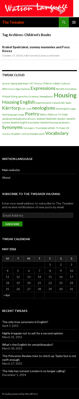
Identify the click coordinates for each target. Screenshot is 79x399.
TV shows (61, 128)
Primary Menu (74, 22)
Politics (43, 114)
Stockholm (51, 118)
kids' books (65, 102)
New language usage (13, 114)
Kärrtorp (11, 108)
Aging (14, 83)
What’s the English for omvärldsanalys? (27, 344)
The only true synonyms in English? (25, 322)
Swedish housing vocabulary (55, 122)
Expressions (43, 88)
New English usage (66, 108)
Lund (28, 108)
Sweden (61, 118)
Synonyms (12, 127)
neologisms (43, 108)
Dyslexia (25, 89)
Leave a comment (49, 55)
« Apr (6, 295)
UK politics (16, 133)
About (6, 177)
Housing (65, 95)
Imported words (43, 102)
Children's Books (51, 83)
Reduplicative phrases (24, 118)
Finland (6, 96)
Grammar (34, 96)
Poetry (32, 113)
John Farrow (31, 55)
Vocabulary (56, 133)
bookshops (23, 83)
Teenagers (29, 128)
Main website (11, 170)
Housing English (18, 102)
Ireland (56, 102)
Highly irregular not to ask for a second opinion (32, 333)
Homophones (46, 96)
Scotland (41, 118)
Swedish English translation (25, 122)
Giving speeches (19, 96)
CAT (31, 83)
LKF (23, 108)
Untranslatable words (33, 133)
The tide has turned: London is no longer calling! (34, 371)
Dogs (17, 89)
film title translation (66, 89)
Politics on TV (54, 114)
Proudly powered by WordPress (20, 393)
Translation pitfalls (45, 128)
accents (6, 83)
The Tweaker (13, 22)
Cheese (38, 83)
